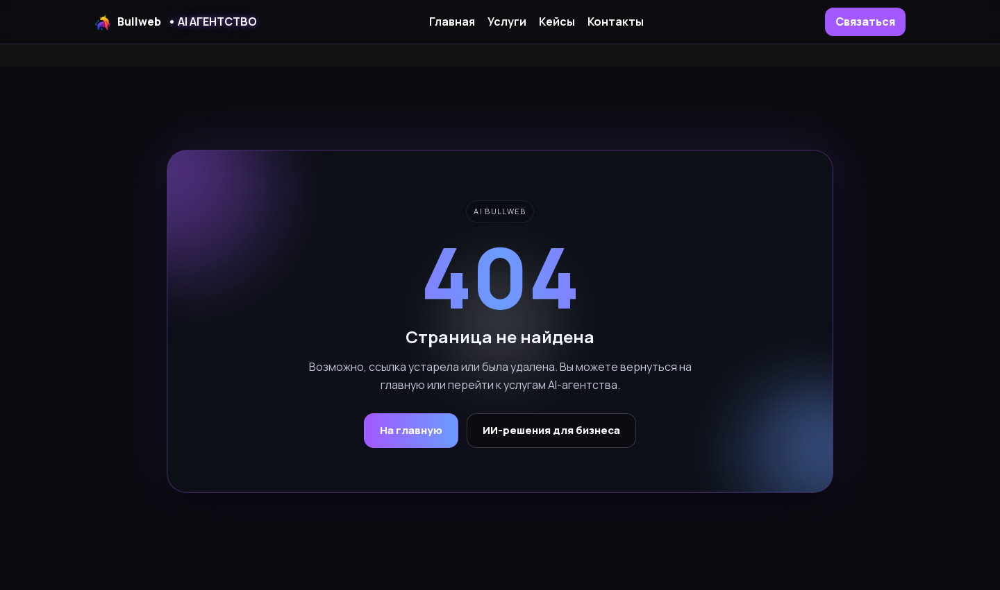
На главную (411, 430)
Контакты (616, 21)
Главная (452, 21)
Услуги (507, 21)
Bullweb (175, 22)
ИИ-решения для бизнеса (551, 430)
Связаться (865, 21)
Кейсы (557, 21)
